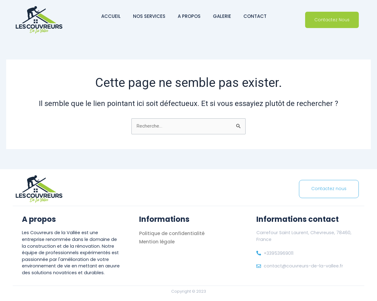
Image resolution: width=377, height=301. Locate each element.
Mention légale (157, 241)
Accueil (111, 16)
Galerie (222, 16)
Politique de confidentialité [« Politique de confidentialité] (172, 233)
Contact (255, 16)
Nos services (149, 16)
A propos (189, 16)
